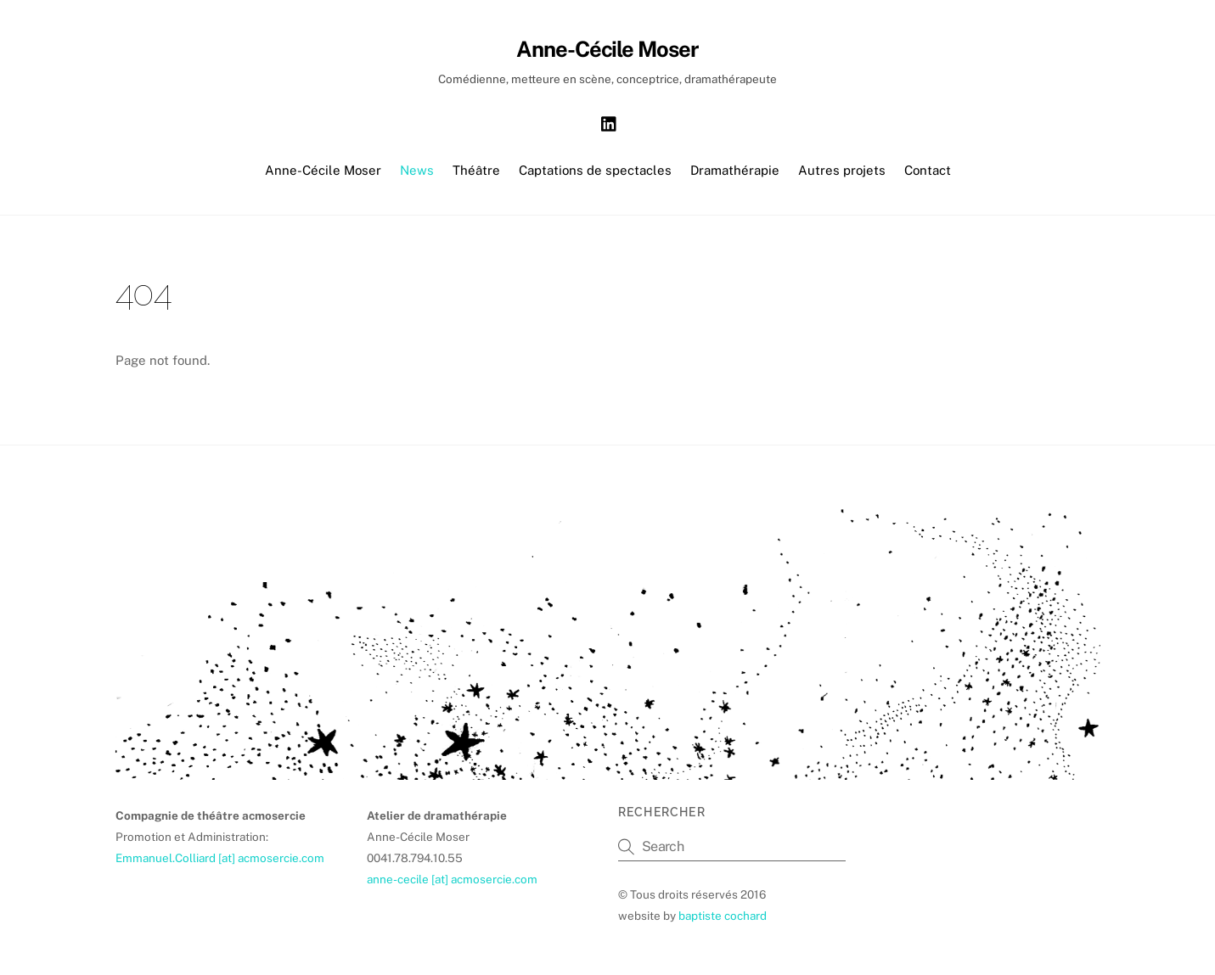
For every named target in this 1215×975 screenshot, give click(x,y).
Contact (927, 170)
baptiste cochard (722, 915)
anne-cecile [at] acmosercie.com (452, 879)
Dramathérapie (734, 170)
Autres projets (842, 170)
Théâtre (476, 170)
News (417, 170)
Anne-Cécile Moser (323, 170)
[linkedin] (610, 122)
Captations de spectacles (595, 170)
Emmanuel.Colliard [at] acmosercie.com (219, 858)
